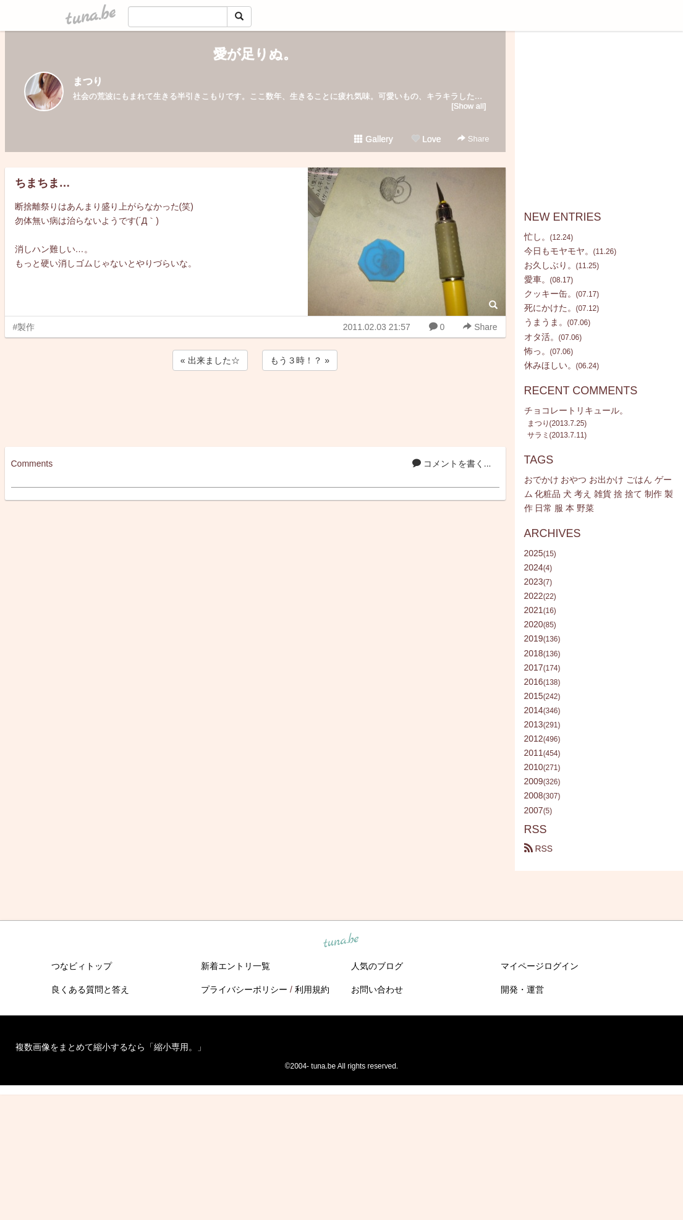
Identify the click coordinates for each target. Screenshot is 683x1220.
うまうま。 (545, 322)
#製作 (24, 327)
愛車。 (537, 279)
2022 (533, 596)
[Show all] (468, 106)
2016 (533, 682)
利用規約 (312, 989)
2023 (533, 582)
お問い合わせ (377, 989)
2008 (533, 795)
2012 (533, 738)
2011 (533, 753)
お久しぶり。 (550, 265)
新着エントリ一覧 (235, 966)
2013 (533, 724)
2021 (533, 610)
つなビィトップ (81, 966)
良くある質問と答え (90, 989)
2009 (533, 781)
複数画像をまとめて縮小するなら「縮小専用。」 (110, 1047)
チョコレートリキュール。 (576, 410)
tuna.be (341, 941)
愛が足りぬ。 (255, 54)
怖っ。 (537, 351)
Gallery (373, 139)
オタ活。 (541, 337)
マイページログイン (540, 966)
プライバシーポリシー (244, 989)
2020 (533, 624)
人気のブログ (377, 966)
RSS (538, 849)
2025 (533, 553)
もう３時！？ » (299, 360)
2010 (533, 767)
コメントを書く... (451, 463)
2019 (533, 638)
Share (473, 138)
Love (426, 139)
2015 (533, 696)
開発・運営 (522, 989)
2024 (533, 567)
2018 (533, 653)
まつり (88, 81)
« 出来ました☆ (210, 360)
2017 (533, 667)
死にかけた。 (550, 308)
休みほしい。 (550, 365)
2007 (533, 810)
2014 (533, 710)
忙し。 (537, 237)
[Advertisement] (255, 406)
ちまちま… (42, 183)
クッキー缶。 (550, 294)
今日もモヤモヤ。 (558, 251)
